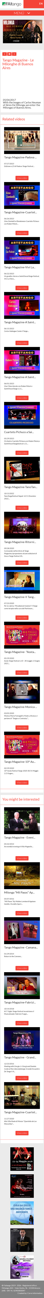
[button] (22, 140)
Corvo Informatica (34, 1293)
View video (22, 178)
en (41, 3)
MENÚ (22, 13)
